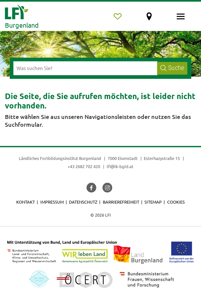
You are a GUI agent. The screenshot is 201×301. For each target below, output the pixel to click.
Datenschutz (83, 202)
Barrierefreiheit (121, 202)
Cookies (176, 202)
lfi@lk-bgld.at (120, 166)
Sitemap (153, 202)
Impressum (52, 202)
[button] (91, 188)
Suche (172, 68)
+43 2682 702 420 (84, 166)
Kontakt (25, 202)
